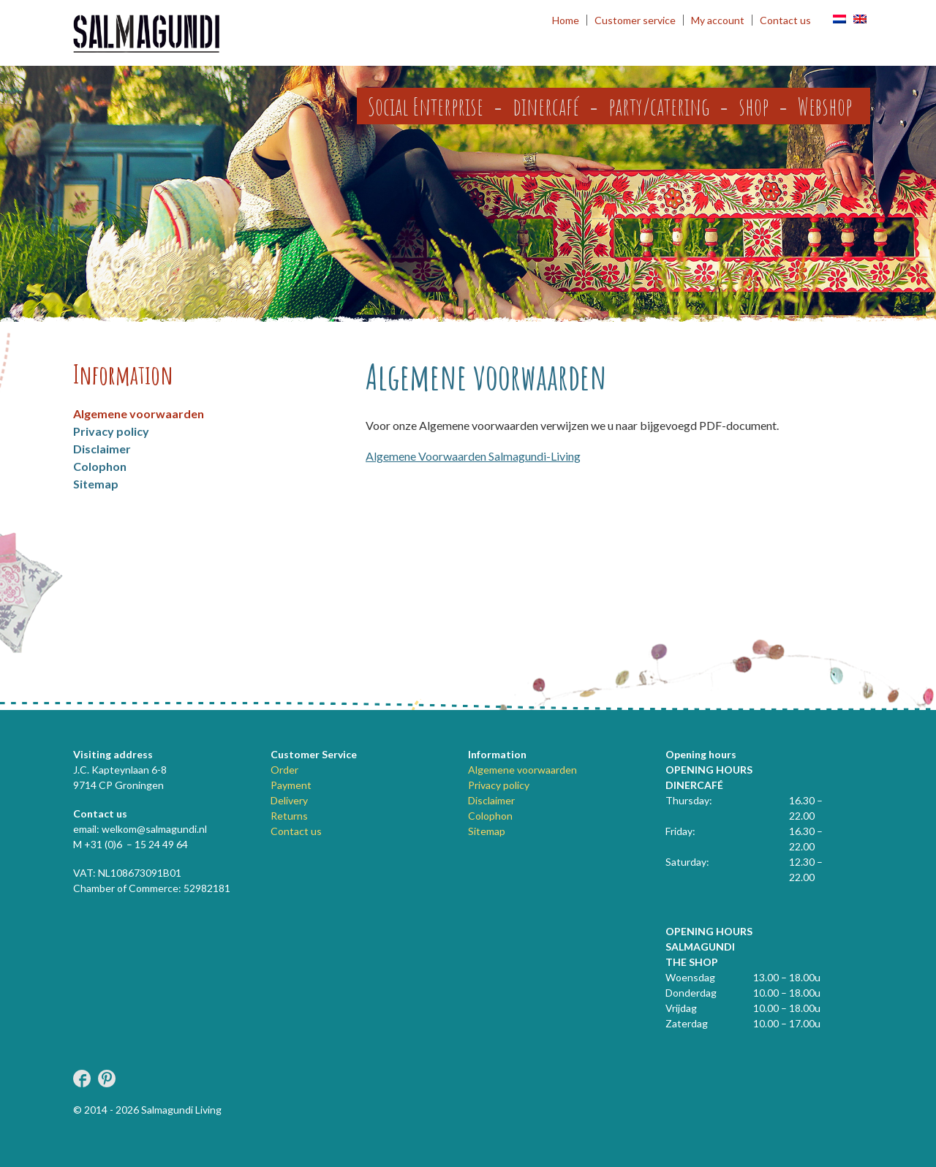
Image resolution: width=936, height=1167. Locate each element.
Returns (289, 815)
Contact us (785, 20)
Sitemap (95, 484)
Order (284, 769)
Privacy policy (111, 431)
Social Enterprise (425, 106)
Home (565, 20)
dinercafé (546, 106)
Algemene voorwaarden (138, 413)
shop (754, 106)
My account (717, 20)
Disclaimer (102, 449)
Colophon (100, 466)
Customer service (635, 20)
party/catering (658, 106)
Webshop (825, 106)
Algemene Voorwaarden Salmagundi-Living (473, 456)
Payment (291, 785)
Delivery (289, 800)
